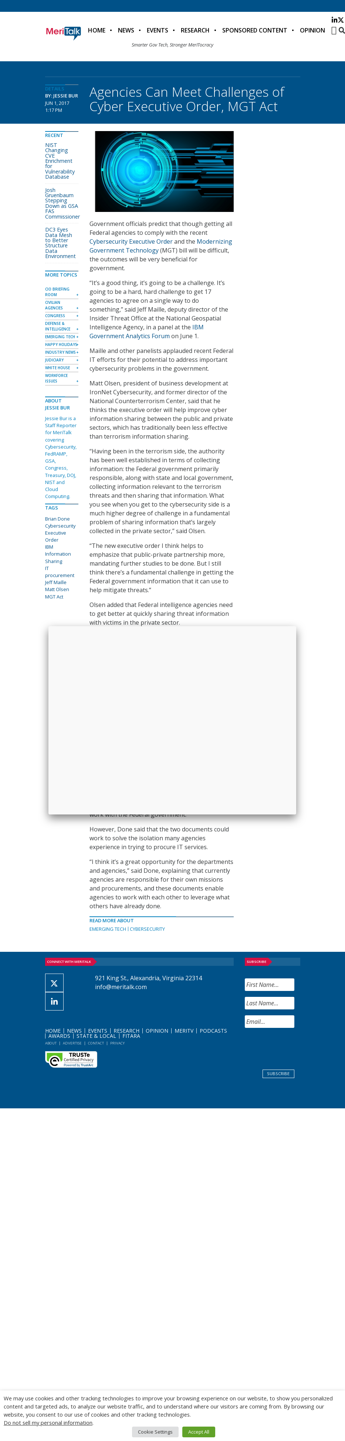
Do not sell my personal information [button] (48, 1422)
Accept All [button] (198, 1431)
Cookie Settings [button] (155, 1431)
